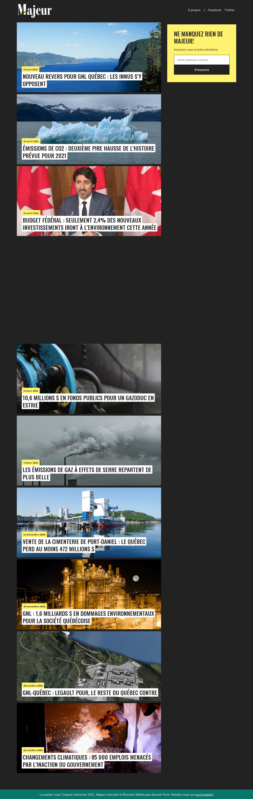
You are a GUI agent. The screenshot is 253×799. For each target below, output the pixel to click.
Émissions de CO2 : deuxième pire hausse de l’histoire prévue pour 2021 (88, 152)
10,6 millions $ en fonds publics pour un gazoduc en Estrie (88, 401)
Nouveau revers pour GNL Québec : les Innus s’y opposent (82, 80)
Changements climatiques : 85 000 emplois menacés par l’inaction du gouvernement (87, 761)
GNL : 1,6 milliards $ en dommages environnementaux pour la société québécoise (88, 617)
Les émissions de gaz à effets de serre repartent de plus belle (87, 473)
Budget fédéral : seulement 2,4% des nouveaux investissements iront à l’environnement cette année (89, 223)
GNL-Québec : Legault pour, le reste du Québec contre (90, 692)
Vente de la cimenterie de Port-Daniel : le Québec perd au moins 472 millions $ (84, 545)
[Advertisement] (89, 289)
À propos (194, 10)
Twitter (229, 10)
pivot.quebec (204, 794)
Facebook (214, 10)
